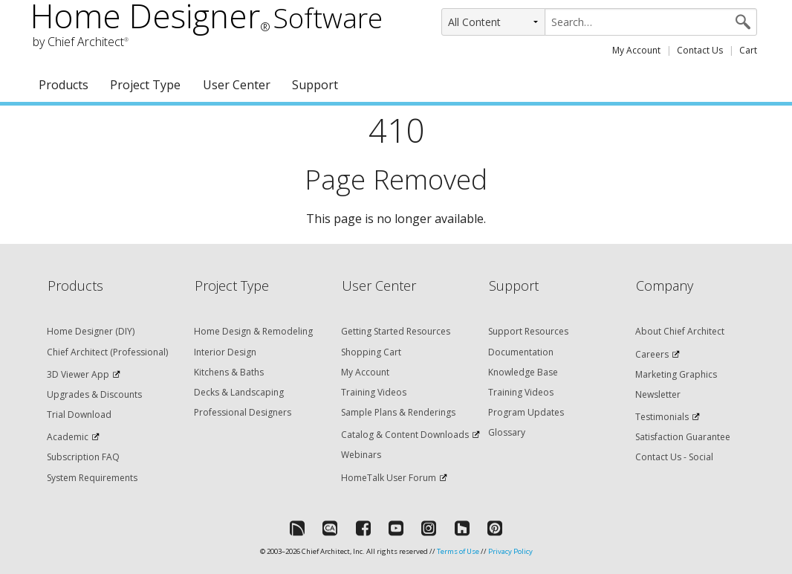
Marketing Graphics (676, 374)
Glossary (506, 432)
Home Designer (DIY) (90, 331)
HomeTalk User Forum (388, 477)
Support (315, 85)
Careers (652, 354)
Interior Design (225, 352)
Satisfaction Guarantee (682, 436)
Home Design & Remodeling (253, 331)
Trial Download (79, 414)
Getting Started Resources (395, 331)
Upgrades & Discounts (94, 394)
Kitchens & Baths (229, 372)
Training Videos (373, 392)
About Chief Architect (679, 331)
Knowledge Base (523, 372)
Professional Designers (242, 412)
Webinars (361, 454)
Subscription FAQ (83, 457)
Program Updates (526, 412)
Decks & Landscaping (239, 392)
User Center (236, 85)
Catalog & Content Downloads (405, 434)
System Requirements (92, 477)
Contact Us (700, 50)
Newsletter (658, 394)
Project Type (145, 85)
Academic (67, 436)
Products (63, 85)
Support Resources (528, 331)
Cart (748, 50)
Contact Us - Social (674, 457)
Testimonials (662, 416)
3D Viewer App (78, 374)
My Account (636, 50)
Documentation (521, 352)
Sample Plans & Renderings (398, 412)
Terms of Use (458, 551)
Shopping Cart (371, 352)
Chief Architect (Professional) (107, 352)
